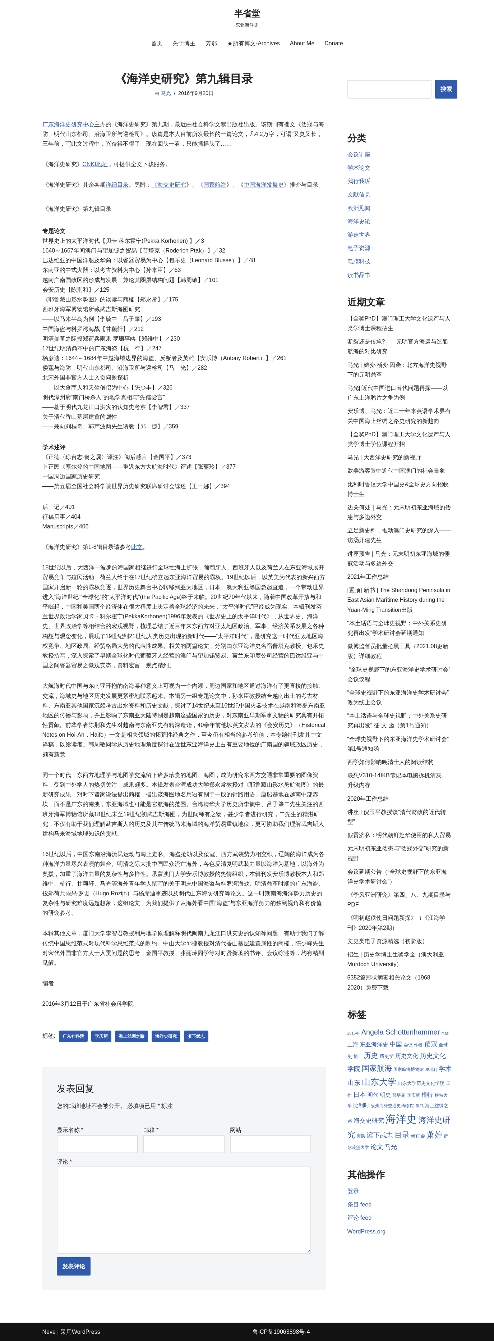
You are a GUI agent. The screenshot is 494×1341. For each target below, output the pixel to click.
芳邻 (211, 43)
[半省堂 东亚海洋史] (247, 17)
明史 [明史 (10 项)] (385, 1095)
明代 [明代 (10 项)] (373, 1095)
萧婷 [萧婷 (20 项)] (435, 1134)
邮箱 (151, 1130)
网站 (235, 1130)
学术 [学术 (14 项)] (445, 1068)
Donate (333, 43)
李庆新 (101, 1036)
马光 (166, 93)
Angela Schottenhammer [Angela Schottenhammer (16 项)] (400, 1032)
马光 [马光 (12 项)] (391, 1147)
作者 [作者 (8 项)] (418, 1044)
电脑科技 (358, 261)
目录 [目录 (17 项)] (402, 1135)
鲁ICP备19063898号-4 (281, 1332)
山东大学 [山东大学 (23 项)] (379, 1082)
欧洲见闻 (358, 208)
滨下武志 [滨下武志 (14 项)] (380, 1135)
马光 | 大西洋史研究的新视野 (384, 457)
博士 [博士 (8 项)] (358, 1056)
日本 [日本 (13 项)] (359, 1094)
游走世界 (358, 235)
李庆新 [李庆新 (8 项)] (413, 1095)
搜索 (446, 89)
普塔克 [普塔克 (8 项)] (398, 1095)
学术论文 (358, 168)
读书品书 (358, 275)
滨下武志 (196, 1036)
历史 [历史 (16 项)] (371, 1055)
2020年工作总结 (368, 799)
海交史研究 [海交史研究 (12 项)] (369, 1120)
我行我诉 (358, 181)
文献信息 (358, 194)
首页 (156, 43)
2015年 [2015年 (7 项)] (353, 1033)
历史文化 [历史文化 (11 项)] (406, 1056)
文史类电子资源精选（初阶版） (387, 941)
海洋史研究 (166, 1036)
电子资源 (358, 248)
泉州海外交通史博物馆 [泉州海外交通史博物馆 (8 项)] (392, 1105)
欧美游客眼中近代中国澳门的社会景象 (396, 471)
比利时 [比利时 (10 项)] (361, 1105)
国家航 (212, 185)
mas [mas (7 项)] (445, 1033)
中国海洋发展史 (264, 185)
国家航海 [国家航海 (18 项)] (377, 1068)
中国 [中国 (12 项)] (396, 1044)
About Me (302, 43)
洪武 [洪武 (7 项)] (420, 1106)
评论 (64, 1162)
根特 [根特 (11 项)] (427, 1095)
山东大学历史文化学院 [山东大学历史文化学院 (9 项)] (421, 1083)
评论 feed (359, 1218)
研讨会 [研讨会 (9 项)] (418, 1135)
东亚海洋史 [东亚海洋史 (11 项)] (374, 1044)
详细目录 (117, 185)
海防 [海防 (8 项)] (361, 1135)
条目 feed (359, 1204)
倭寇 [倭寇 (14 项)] (430, 1044)
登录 (353, 1191)
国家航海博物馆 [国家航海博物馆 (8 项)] (408, 1069)
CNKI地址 (95, 164)
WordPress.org (366, 1231)
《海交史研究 (169, 185)
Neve (49, 1332)
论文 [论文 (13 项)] (376, 1146)
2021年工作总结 (368, 577)
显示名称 (70, 1130)
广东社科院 (73, 1036)
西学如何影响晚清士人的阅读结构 (390, 762)
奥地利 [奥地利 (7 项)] (431, 1069)
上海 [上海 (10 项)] (352, 1044)
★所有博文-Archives (253, 43)
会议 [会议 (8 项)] (408, 1044)
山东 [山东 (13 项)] (353, 1082)
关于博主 (183, 43)
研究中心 (82, 124)
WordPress (86, 1332)
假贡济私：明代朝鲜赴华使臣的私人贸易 (399, 835)
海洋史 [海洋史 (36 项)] (401, 1119)
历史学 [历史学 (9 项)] (387, 1056)
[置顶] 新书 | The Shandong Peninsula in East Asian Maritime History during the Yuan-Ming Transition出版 (399, 600)
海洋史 (56, 124)
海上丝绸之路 (131, 1036)
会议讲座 (358, 154)
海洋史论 (358, 221)
